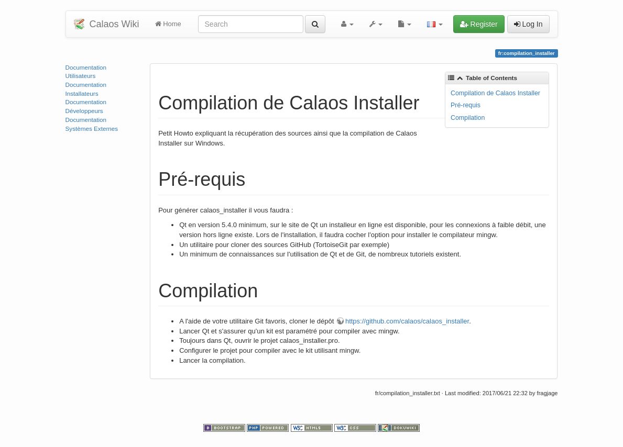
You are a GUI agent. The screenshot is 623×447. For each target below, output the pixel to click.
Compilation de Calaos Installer (495, 93)
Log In (528, 24)
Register (479, 24)
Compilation (468, 117)
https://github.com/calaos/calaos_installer (407, 321)
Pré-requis (465, 105)
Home (168, 24)
